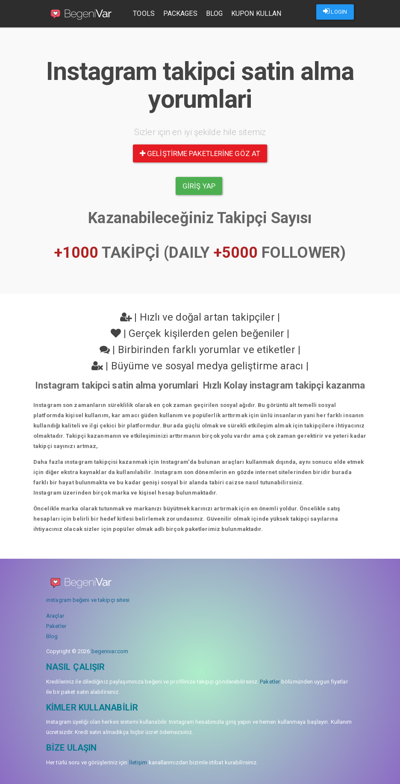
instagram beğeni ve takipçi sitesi (87, 600)
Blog (214, 13)
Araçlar (55, 616)
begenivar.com (109, 651)
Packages (181, 13)
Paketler (56, 626)
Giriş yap (198, 186)
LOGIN (335, 11)
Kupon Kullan (257, 13)
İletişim (138, 762)
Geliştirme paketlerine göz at (200, 153)
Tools (144, 13)
